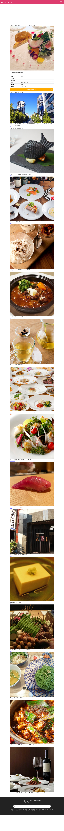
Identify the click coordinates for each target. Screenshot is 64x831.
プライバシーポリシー (19, 809)
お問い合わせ (27, 809)
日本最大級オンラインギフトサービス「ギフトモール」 (41, 810)
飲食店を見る (12, 175)
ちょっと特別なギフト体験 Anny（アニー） (45, 809)
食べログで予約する (31, 89)
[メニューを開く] (61, 2)
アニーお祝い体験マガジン (6, 2)
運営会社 (12, 809)
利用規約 (33, 809)
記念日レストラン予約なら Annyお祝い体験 (20, 810)
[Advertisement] (32, 14)
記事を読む (12, 126)
